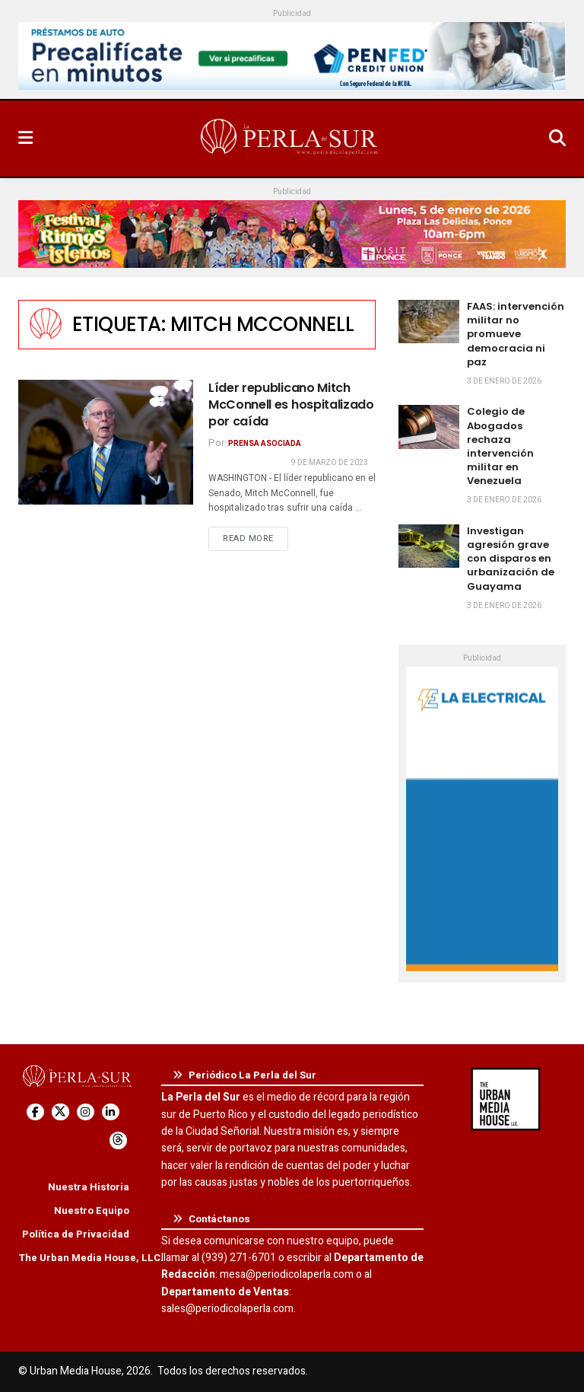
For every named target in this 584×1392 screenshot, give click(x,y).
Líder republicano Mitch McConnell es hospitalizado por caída (291, 405)
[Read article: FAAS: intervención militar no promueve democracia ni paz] (428, 321)
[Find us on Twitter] (60, 1112)
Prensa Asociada (264, 443)
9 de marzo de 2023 (329, 462)
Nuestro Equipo (91, 1210)
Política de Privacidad (75, 1234)
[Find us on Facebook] (35, 1112)
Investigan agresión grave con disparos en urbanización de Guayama (510, 559)
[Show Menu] (25, 138)
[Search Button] (557, 138)
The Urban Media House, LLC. (90, 1257)
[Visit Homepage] (290, 138)
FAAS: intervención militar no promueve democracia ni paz (515, 334)
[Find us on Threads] (118, 1140)
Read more (255, 538)
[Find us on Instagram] (85, 1112)
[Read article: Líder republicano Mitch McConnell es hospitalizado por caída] (105, 442)
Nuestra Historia (88, 1187)
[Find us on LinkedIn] (110, 1112)
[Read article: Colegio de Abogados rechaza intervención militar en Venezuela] (428, 426)
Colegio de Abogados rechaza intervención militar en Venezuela (500, 446)
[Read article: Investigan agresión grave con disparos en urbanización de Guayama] (428, 546)
